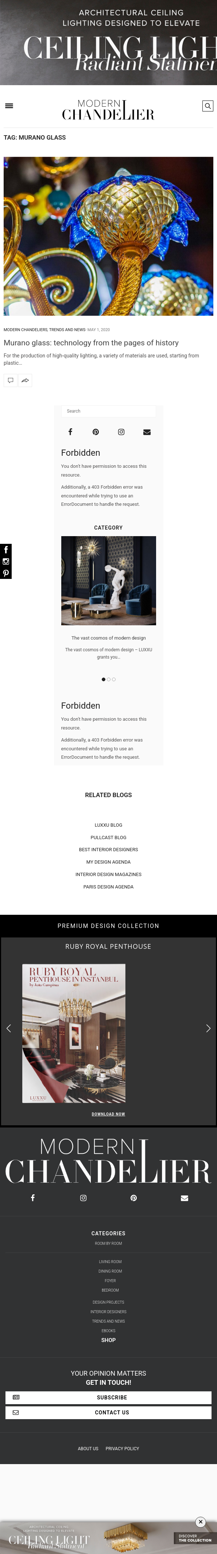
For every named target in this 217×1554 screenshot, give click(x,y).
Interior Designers (108, 1312)
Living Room (110, 1262)
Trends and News (67, 329)
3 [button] (114, 679)
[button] (208, 1028)
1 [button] (103, 679)
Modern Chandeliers (25, 329)
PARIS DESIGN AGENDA (109, 887)
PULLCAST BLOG (108, 837)
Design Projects (108, 1302)
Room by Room (108, 1244)
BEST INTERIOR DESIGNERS (108, 849)
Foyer (110, 1281)
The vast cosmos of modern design (108, 638)
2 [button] (109, 679)
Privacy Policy (122, 1448)
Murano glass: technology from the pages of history (91, 342)
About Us (88, 1448)
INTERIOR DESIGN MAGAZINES (108, 874)
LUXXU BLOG (109, 825)
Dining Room (110, 1271)
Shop (108, 1340)
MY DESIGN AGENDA (108, 862)
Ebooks (109, 1331)
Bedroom (110, 1290)
